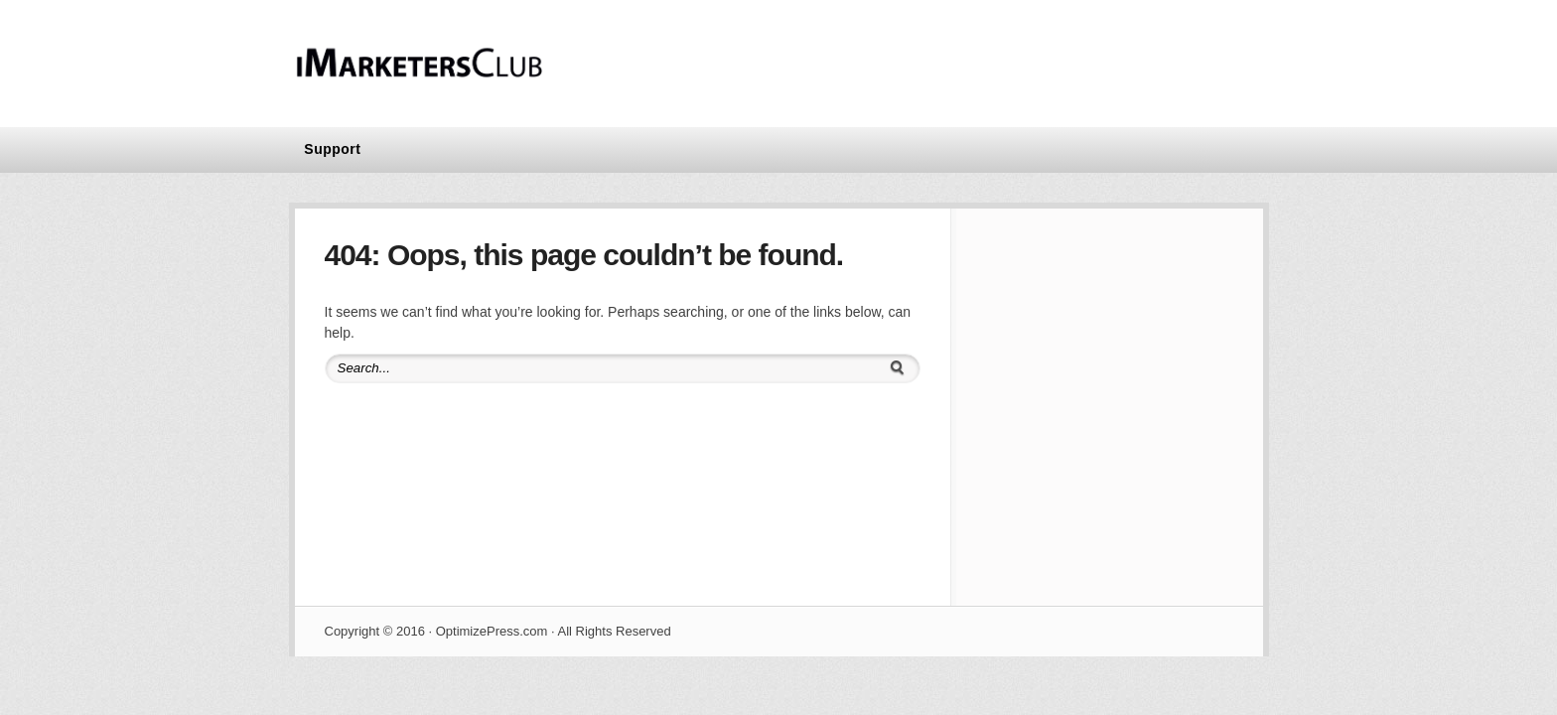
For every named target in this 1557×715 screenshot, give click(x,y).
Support (332, 149)
